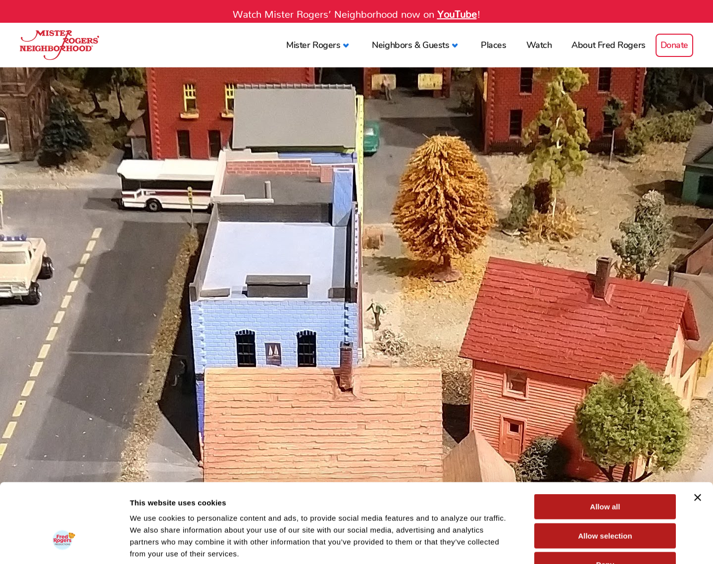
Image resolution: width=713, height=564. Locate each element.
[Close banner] (697, 433)
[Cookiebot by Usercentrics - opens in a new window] (64, 544)
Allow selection (605, 472)
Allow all (605, 443)
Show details (520, 544)
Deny (605, 501)
